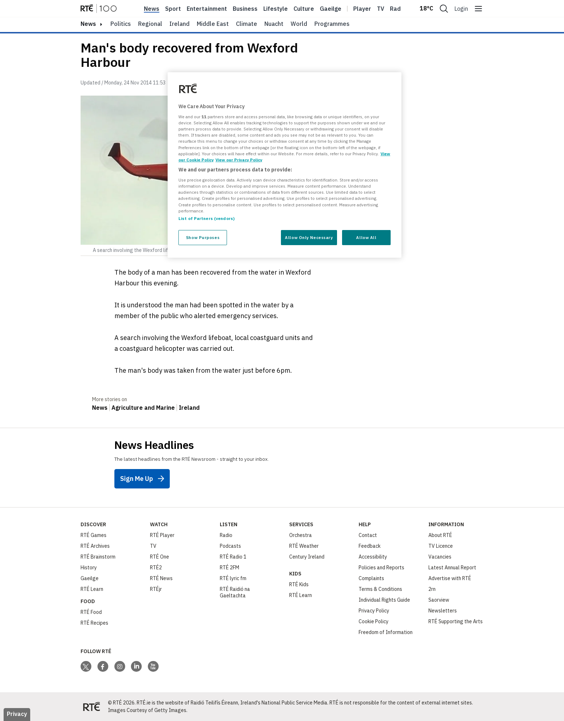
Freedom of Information (386, 632)
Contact (368, 535)
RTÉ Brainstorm (98, 557)
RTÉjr (156, 589)
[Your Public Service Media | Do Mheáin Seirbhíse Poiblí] (91, 706)
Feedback (370, 546)
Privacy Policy (374, 610)
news (88, 23)
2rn (432, 589)
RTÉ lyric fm (233, 578)
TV (153, 546)
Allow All (366, 237)
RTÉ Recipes (94, 623)
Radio (398, 8)
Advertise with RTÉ (449, 578)
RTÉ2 (156, 567)
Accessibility (373, 557)
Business (245, 8)
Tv (380, 8)
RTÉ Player (162, 535)
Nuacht (273, 23)
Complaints (371, 578)
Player (362, 8)
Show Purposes (202, 237)
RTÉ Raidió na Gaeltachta (235, 592)
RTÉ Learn (92, 589)
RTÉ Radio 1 (233, 557)
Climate (246, 23)
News (151, 8)
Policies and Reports (381, 567)
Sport (173, 8)
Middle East (213, 23)
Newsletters (442, 610)
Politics (120, 23)
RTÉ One (159, 557)
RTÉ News (161, 578)
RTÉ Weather (304, 546)
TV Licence (440, 546)
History (89, 567)
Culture (304, 8)
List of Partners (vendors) (206, 218)
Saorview (438, 600)
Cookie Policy (373, 621)
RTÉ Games (93, 535)
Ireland (179, 23)
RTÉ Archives (95, 546)
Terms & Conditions (380, 589)
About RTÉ (440, 535)
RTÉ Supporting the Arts (455, 621)
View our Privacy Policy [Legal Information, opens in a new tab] (238, 159)
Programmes (332, 23)
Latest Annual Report (452, 567)
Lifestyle (275, 8)
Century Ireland (306, 557)
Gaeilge (330, 8)
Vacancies (439, 557)
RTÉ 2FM (229, 567)
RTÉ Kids (299, 584)
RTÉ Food (91, 612)
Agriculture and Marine (143, 407)
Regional (150, 23)
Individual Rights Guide (384, 600)
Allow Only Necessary (309, 237)
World (299, 23)
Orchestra (300, 535)
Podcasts (230, 546)
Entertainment (207, 8)
